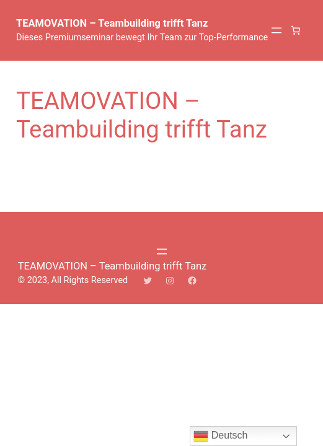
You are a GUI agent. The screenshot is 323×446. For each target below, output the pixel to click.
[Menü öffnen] (276, 30)
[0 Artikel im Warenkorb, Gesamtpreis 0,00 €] (296, 30)
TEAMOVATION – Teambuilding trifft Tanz (112, 23)
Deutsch (220, 436)
